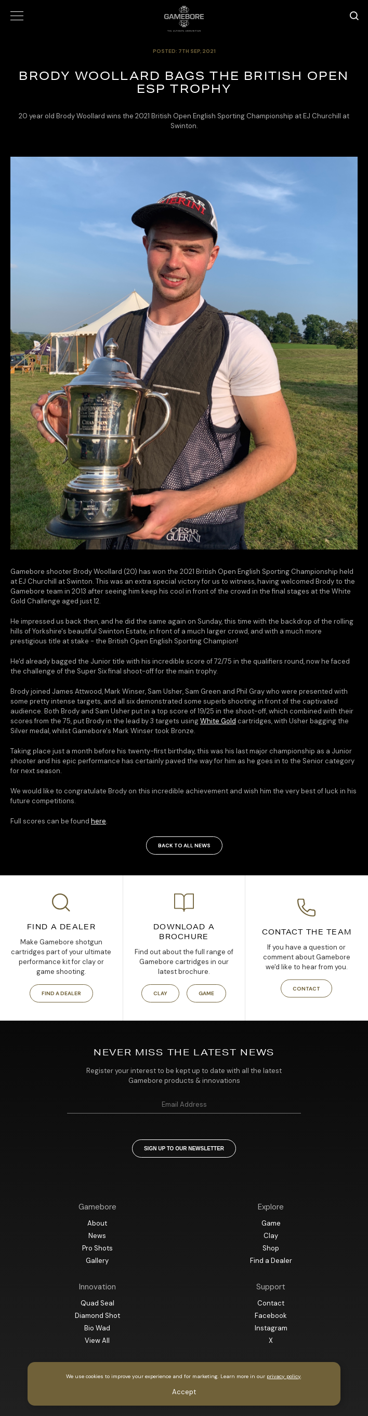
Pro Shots (97, 1248)
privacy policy (283, 1376)
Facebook (271, 1315)
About (97, 1223)
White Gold (218, 721)
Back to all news (184, 845)
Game (206, 993)
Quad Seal (97, 1303)
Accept (184, 1391)
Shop (270, 1248)
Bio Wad (97, 1328)
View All (97, 1340)
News (97, 1235)
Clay (160, 993)
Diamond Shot (97, 1315)
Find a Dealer (61, 993)
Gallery (97, 1260)
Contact (306, 988)
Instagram (271, 1328)
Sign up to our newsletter (184, 1148)
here (98, 821)
